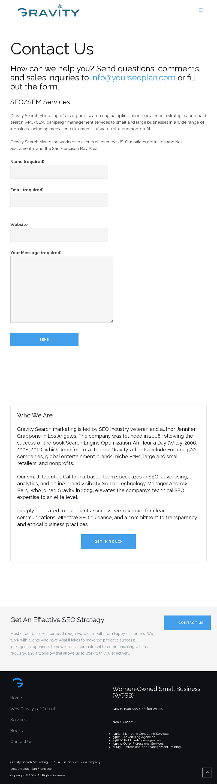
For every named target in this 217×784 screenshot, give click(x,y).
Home (16, 697)
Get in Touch (108, 542)
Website (59, 229)
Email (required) (59, 194)
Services (18, 719)
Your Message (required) (61, 287)
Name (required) (59, 166)
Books (16, 730)
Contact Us (21, 741)
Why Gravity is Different (32, 708)
